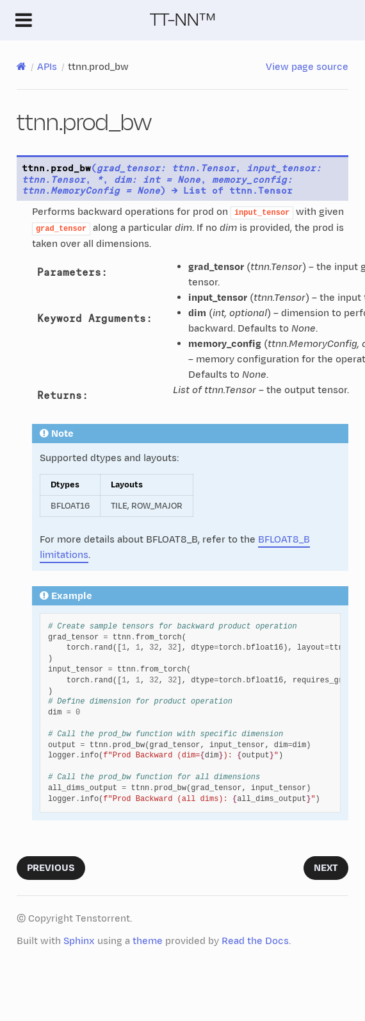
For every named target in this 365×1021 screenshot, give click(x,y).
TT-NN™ (183, 19)
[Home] (21, 66)
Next (326, 868)
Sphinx (79, 941)
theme (148, 941)
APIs (47, 67)
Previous (51, 868)
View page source (307, 67)
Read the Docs (255, 941)
